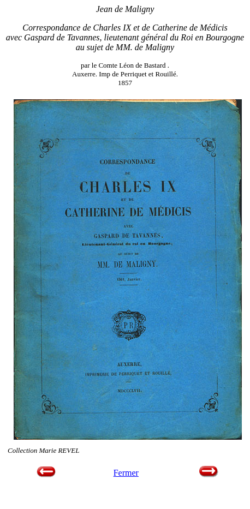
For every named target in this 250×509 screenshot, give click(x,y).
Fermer (126, 472)
